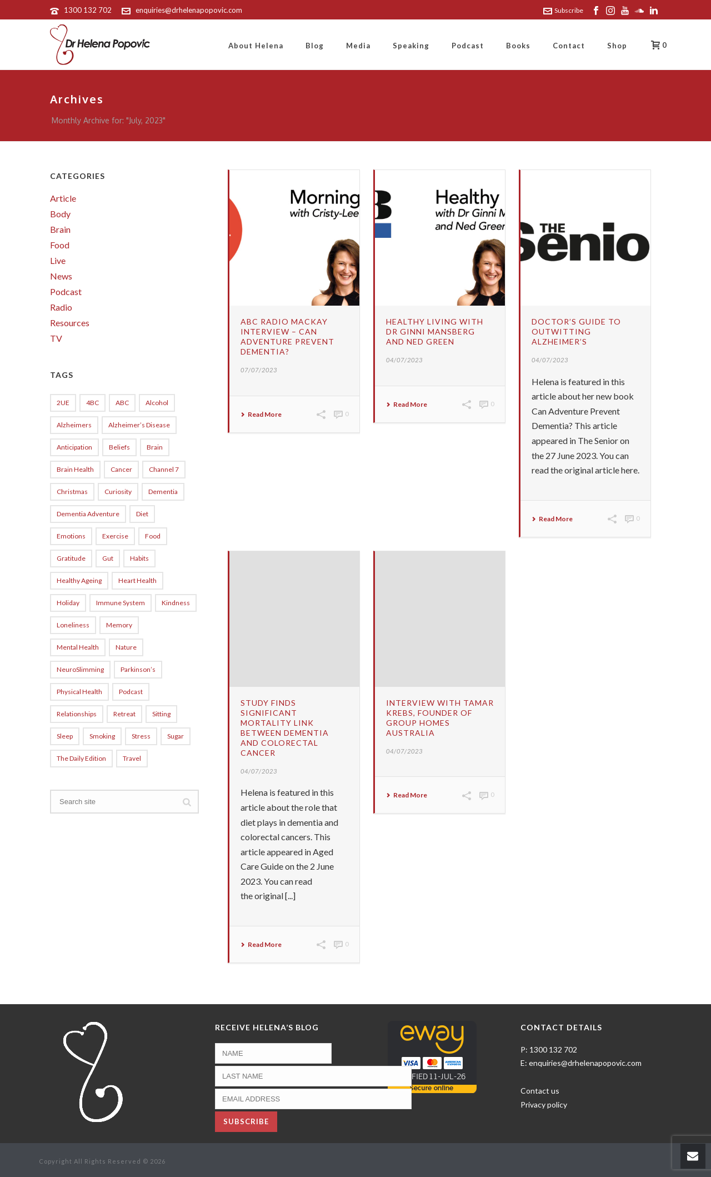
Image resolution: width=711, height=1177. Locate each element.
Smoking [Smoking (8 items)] (102, 736)
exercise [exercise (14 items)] (115, 536)
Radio (61, 307)
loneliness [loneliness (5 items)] (73, 625)
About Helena (255, 45)
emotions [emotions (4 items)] (71, 536)
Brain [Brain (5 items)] (155, 447)
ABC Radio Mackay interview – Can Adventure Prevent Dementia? (287, 336)
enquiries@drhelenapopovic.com (189, 10)
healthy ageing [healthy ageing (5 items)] (79, 580)
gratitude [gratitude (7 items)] (71, 558)
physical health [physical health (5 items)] (79, 691)
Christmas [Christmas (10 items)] (72, 491)
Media (358, 45)
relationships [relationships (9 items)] (77, 714)
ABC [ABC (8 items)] (122, 402)
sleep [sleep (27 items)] (65, 736)
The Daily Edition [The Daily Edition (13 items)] (81, 758)
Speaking (411, 45)
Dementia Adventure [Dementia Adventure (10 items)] (88, 514)
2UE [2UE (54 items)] (63, 402)
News (61, 276)
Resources (69, 323)
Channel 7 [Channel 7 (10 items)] (164, 469)
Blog (315, 45)
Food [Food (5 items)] (153, 536)
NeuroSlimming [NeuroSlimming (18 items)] (80, 669)
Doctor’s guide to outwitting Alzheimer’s (576, 331)
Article (63, 198)
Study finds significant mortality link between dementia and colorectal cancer (285, 727)
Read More (261, 414)
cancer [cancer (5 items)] (121, 469)
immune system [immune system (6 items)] (120, 603)
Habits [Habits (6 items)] (139, 558)
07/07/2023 (259, 369)
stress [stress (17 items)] (141, 736)
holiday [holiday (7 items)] (68, 603)
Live (58, 261)
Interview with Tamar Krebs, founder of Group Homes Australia (440, 717)
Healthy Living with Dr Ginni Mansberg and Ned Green (434, 331)
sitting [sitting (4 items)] (161, 714)
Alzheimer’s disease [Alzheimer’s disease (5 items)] (139, 425)
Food (59, 245)
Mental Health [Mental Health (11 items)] (78, 647)
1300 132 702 (88, 10)
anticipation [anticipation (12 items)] (74, 447)
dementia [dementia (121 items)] (163, 491)
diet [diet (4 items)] (142, 514)
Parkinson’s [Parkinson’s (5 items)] (138, 669)
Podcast (468, 45)
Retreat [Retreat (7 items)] (124, 714)
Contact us (539, 1090)
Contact (569, 45)
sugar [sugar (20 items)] (175, 736)
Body (60, 214)
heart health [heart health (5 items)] (137, 580)
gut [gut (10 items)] (107, 558)
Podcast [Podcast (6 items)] (131, 691)
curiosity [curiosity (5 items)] (118, 491)
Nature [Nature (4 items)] (126, 647)
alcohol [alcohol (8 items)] (157, 402)
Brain (60, 230)
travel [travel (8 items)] (132, 758)
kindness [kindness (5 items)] (176, 603)
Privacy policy (543, 1104)
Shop (617, 45)
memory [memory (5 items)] (119, 625)
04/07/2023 (404, 359)
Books (518, 45)
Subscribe (563, 10)
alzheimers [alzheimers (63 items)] (74, 425)
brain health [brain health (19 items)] (75, 469)
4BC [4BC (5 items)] (92, 402)
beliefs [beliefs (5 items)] (119, 447)
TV (56, 338)
